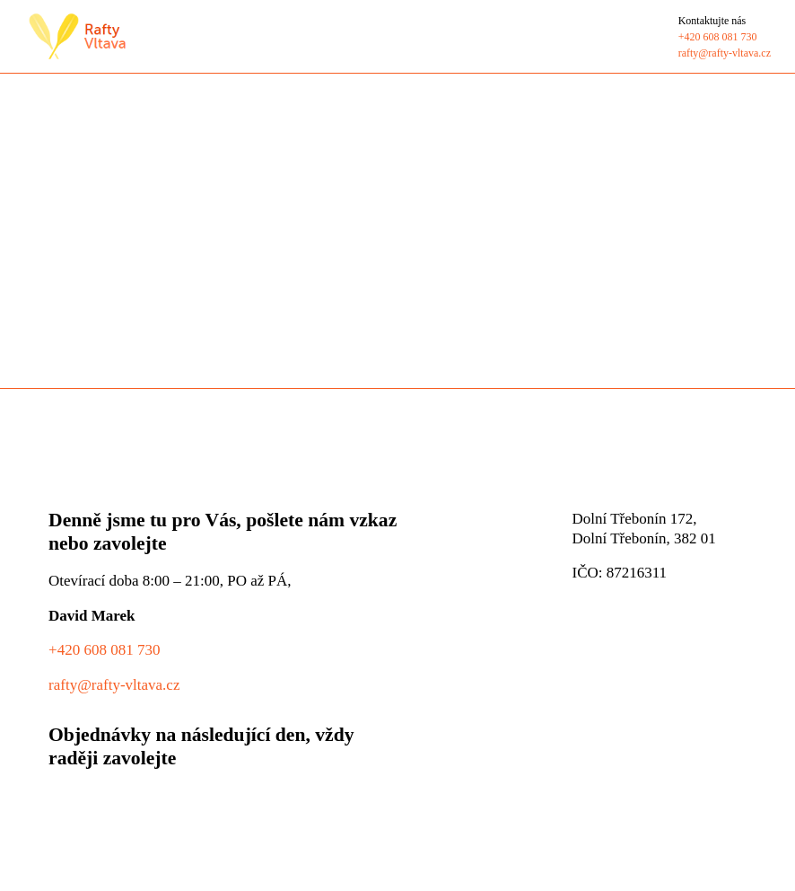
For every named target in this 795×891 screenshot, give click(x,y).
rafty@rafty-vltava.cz (113, 684)
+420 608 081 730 (104, 649)
